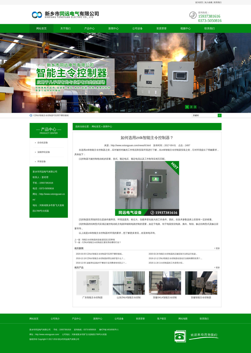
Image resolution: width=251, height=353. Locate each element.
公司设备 (137, 28)
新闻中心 (113, 28)
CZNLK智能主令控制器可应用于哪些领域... (99, 254)
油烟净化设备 (43, 152)
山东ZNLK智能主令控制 (129, 297)
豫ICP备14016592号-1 (108, 330)
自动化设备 (42, 142)
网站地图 (182, 318)
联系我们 (218, 2)
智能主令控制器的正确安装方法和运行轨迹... (173, 254)
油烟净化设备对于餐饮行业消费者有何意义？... (101, 263)
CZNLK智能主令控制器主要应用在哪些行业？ (101, 242)
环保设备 (41, 161)
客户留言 (161, 318)
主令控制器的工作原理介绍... (166, 263)
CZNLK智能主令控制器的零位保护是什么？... (100, 258)
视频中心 (185, 28)
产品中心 (89, 28)
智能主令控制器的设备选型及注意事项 (98, 240)
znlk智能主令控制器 (98, 233)
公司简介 (55, 318)
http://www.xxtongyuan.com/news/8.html (131, 145)
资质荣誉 (161, 28)
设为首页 (199, 2)
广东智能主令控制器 (92, 297)
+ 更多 (217, 248)
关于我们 (65, 28)
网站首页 (41, 28)
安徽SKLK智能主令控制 (165, 297)
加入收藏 (208, 2)
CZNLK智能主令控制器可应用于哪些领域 (51, 115)
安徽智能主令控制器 (201, 297)
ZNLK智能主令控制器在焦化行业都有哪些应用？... (175, 258)
